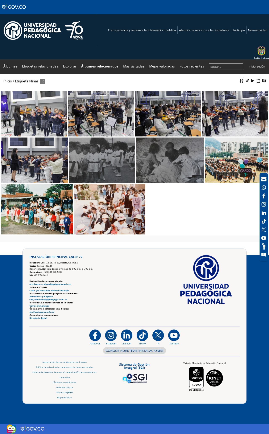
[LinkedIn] (264, 213)
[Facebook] (264, 196)
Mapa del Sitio (64, 397)
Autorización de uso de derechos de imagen (64, 362)
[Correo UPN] (264, 179)
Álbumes (10, 66)
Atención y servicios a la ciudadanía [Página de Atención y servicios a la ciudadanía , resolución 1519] (204, 30)
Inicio (7, 81)
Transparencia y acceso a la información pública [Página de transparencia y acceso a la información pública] (142, 30)
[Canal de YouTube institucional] (174, 337)
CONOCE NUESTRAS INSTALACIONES (135, 350)
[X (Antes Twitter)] (264, 229)
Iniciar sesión (257, 66)
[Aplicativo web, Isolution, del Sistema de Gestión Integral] (134, 372)
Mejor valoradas (162, 66)
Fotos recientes (192, 66)
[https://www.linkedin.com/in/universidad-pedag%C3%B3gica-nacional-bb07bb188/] (126, 337)
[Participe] (264, 246)
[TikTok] (264, 221)
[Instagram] (111, 337)
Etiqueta (21, 81)
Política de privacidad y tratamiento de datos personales (64, 367)
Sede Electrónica (64, 387)
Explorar (69, 66)
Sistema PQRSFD (64, 392)
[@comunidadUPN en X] (158, 337)
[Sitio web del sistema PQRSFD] (264, 255)
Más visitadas (133, 66)
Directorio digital (38, 318)
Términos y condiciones (64, 382)
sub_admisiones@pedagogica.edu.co (48, 299)
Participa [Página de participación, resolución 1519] (238, 30)
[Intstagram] (264, 204)
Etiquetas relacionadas (40, 66)
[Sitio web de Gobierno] (14, 11)
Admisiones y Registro (41, 296)
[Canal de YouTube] (264, 238)
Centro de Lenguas (39, 305)
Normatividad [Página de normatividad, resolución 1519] (257, 30)
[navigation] (264, 217)
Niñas (33, 81)
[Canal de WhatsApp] (264, 187)
